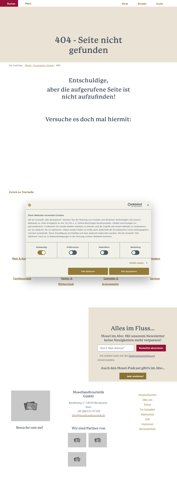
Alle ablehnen (88, 271)
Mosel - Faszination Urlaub (39, 65)
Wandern (155, 258)
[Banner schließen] (148, 205)
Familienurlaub (22, 278)
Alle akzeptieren (129, 271)
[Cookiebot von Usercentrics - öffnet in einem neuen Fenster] (130, 205)
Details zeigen (137, 263)
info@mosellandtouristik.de (88, 415)
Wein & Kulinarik (22, 258)
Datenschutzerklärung (142, 356)
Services (155, 278)
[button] (9, 3)
